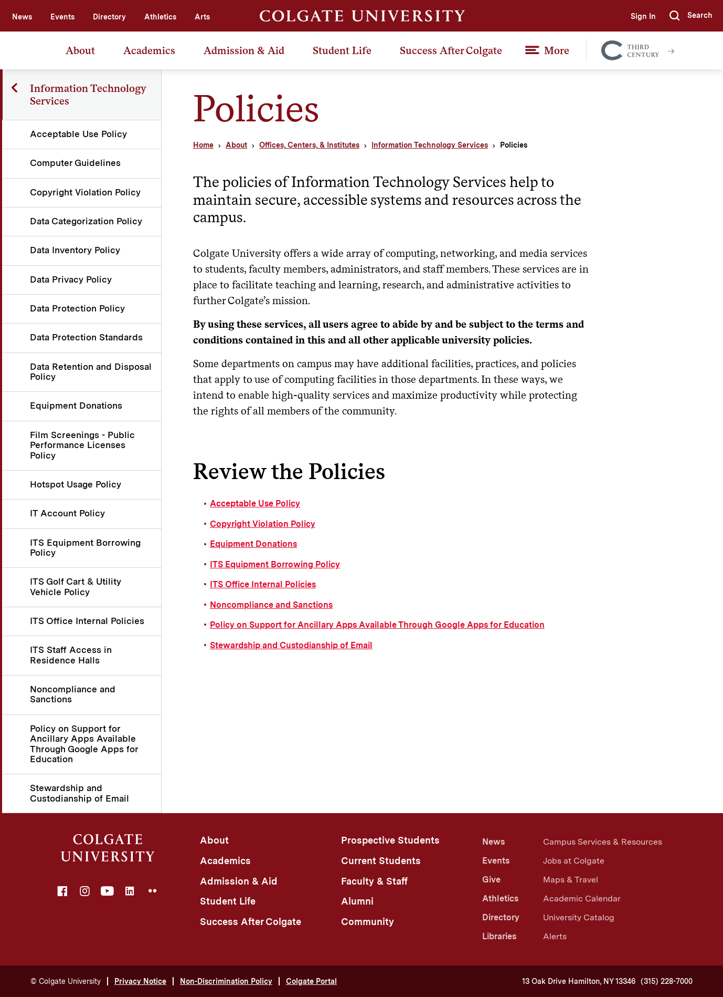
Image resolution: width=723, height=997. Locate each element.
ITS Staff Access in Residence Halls (71, 655)
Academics (149, 50)
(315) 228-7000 (667, 981)
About (80, 50)
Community (367, 921)
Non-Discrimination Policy (226, 981)
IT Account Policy (67, 513)
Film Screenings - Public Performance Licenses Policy (82, 445)
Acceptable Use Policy (78, 134)
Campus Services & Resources (602, 842)
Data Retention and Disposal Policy (71, 371)
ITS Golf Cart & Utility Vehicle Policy (76, 586)
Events (62, 17)
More (556, 50)
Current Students (381, 860)
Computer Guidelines (75, 163)
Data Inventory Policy (75, 250)
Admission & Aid (244, 50)
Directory (109, 17)
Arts (202, 17)
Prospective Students (390, 840)
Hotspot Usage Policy (76, 484)
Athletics (160, 17)
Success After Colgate (451, 50)
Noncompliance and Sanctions (73, 694)
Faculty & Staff (374, 881)
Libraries (499, 936)
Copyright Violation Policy (85, 192)
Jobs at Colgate (573, 861)
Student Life (342, 50)
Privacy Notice (140, 981)
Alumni (357, 901)
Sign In (642, 16)
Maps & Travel (570, 880)
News (22, 17)
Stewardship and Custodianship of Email (80, 793)
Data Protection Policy (77, 308)
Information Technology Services (429, 145)
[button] (691, 15)
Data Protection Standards (86, 337)
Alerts (555, 936)
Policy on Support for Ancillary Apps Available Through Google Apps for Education (84, 743)
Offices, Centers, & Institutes (309, 145)
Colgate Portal (311, 981)
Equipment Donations (76, 405)
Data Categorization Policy (86, 221)
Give (491, 880)
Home (203, 145)
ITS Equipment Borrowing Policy (85, 547)
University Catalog (578, 917)
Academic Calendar (582, 898)
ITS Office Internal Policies (87, 621)
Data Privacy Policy (71, 279)
